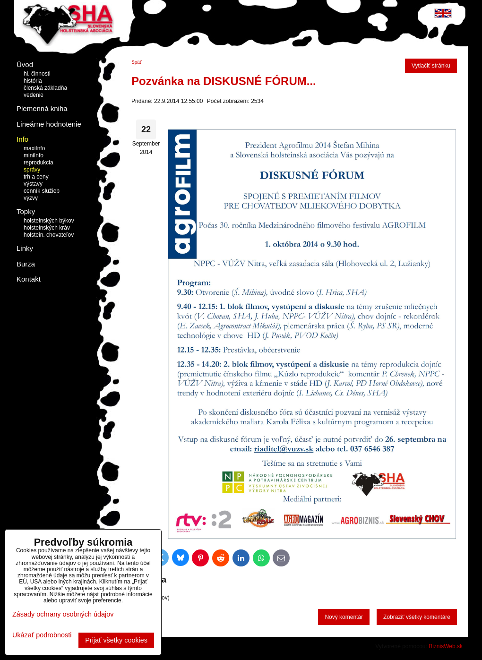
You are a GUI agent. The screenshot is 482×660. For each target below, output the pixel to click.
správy (32, 169)
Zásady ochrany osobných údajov (62, 614)
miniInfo (33, 155)
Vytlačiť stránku (431, 65)
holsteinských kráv (47, 227)
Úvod (25, 64)
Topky (26, 211)
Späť (136, 62)
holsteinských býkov (49, 220)
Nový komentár (344, 617)
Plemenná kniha (42, 108)
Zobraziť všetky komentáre (416, 617)
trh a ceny (36, 176)
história (33, 80)
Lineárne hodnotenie (49, 124)
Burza (26, 264)
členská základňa (45, 88)
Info (22, 139)
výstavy (33, 183)
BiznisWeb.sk (446, 646)
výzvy (31, 198)
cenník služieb (42, 191)
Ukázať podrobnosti (41, 635)
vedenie (33, 95)
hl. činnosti (37, 73)
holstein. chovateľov (49, 234)
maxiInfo (34, 148)
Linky (25, 248)
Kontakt (29, 279)
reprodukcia (38, 162)
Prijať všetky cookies (116, 640)
